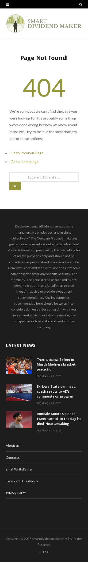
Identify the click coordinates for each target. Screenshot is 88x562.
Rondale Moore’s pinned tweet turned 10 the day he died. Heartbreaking (59, 418)
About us (12, 445)
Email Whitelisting (19, 469)
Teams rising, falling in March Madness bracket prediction (56, 364)
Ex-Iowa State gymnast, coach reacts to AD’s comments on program (56, 391)
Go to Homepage (24, 161)
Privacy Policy (16, 493)
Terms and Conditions (22, 481)
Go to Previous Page (27, 153)
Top (44, 552)
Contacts (13, 457)
